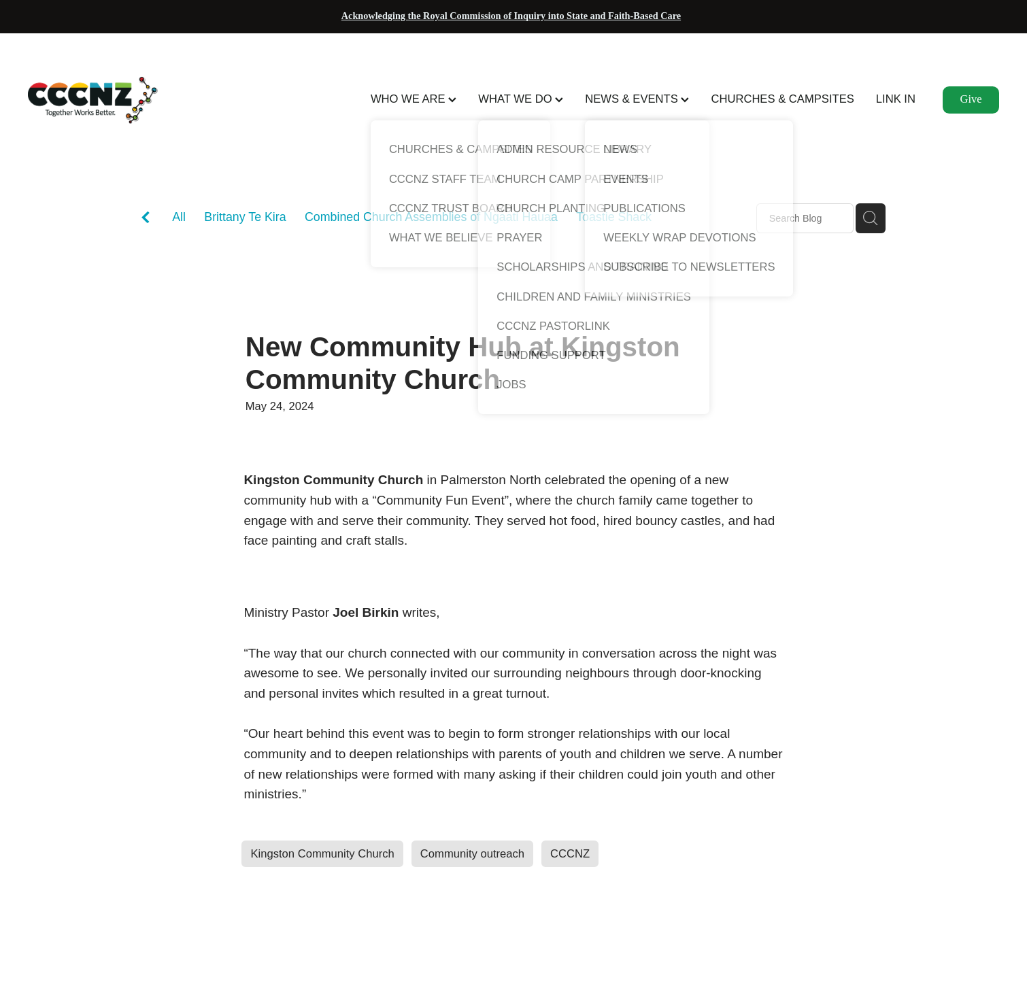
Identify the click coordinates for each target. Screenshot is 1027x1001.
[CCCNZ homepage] (125, 100)
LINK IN (895, 98)
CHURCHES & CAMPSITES (782, 98)
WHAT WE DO (520, 98)
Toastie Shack (614, 217)
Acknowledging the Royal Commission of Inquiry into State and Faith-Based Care (511, 15)
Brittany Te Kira (245, 217)
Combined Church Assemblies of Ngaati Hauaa (431, 217)
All (179, 217)
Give (970, 98)
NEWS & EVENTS (637, 98)
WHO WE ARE (413, 98)
